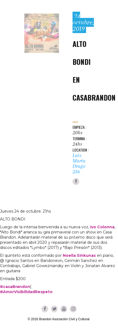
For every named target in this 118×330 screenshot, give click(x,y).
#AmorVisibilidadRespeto (26, 291)
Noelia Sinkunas (79, 255)
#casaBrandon (15, 286)
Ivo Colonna (102, 227)
